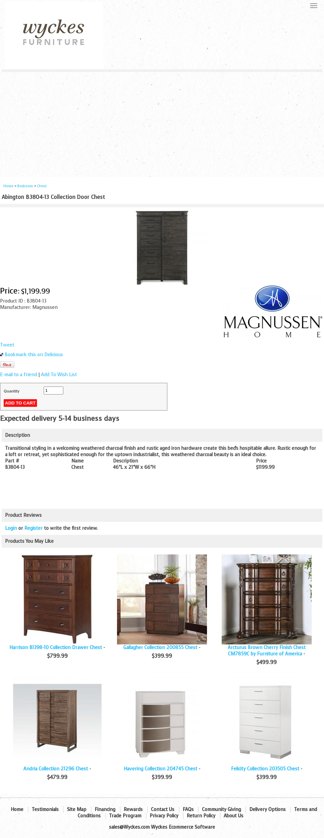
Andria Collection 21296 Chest (55, 769)
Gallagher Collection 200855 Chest (160, 647)
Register (33, 528)
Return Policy (201, 816)
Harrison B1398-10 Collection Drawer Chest (55, 647)
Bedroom (25, 186)
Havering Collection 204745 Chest (160, 769)
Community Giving (221, 809)
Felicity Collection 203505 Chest (265, 769)
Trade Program (125, 816)
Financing (105, 809)
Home (8, 186)
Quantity (11, 391)
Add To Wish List (59, 375)
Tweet (7, 345)
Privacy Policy (164, 816)
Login (11, 528)
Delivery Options (267, 809)
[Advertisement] (162, 122)
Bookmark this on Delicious (34, 355)
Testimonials (45, 809)
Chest (42, 186)
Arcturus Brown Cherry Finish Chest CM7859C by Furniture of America (267, 650)
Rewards (133, 809)
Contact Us (162, 809)
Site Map (76, 809)
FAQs (188, 809)
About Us (233, 816)
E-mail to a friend (18, 375)
